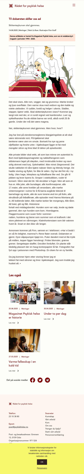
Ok (42, 462)
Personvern (42, 468)
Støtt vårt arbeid (52, 431)
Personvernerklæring (54, 435)
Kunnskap (49, 416)
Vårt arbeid (50, 419)
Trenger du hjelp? (53, 428)
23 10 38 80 (14, 416)
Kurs (47, 422)
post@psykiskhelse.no (18, 427)
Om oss (48, 425)
